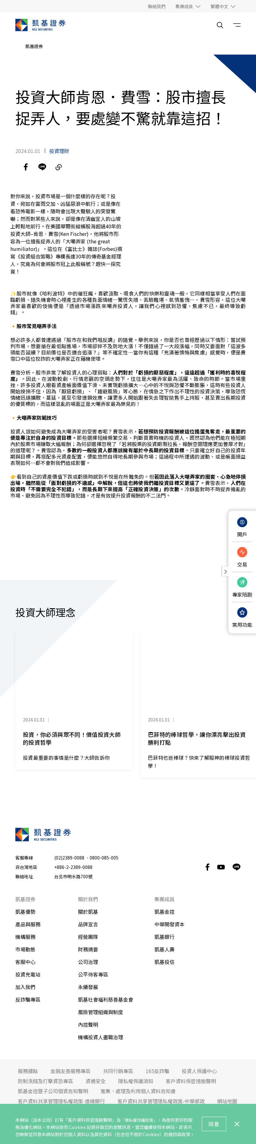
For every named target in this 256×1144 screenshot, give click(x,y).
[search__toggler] (220, 25)
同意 (214, 1124)
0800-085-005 (104, 860)
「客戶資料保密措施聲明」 (90, 1120)
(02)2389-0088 (69, 860)
